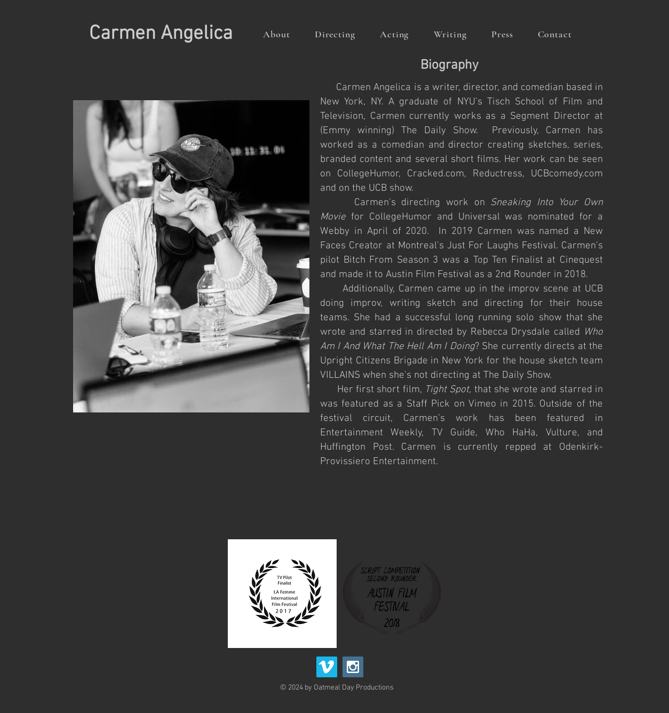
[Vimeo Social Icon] (326, 667)
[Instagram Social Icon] (353, 667)
